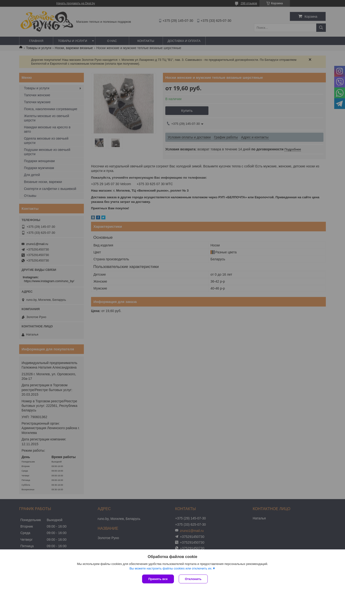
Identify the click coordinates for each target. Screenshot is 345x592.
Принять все (158, 579)
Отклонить (193, 579)
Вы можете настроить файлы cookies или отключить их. (170, 568)
